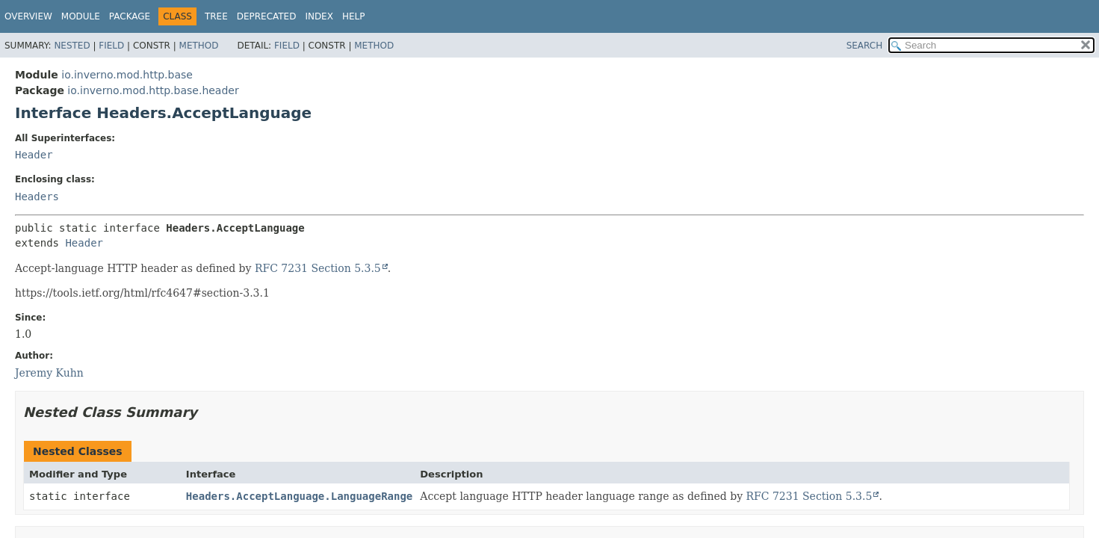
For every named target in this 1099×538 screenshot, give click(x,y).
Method (199, 45)
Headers (37, 196)
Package (129, 16)
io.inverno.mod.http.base (127, 75)
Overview (28, 16)
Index (319, 16)
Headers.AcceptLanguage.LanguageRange (299, 496)
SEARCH (864, 45)
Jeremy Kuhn (49, 373)
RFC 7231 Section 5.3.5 (318, 268)
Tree (216, 16)
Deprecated (267, 16)
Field (111, 45)
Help (353, 16)
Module (80, 16)
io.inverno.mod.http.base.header (152, 90)
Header (34, 155)
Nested (72, 45)
